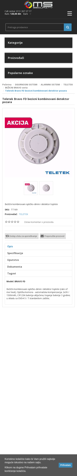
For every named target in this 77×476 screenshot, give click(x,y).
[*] (27, 13)
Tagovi (11, 273)
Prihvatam (65, 465)
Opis (10, 246)
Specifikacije (15, 253)
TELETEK (23, 214)
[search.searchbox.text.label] (37, 27)
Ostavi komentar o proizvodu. (39, 222)
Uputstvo (13, 260)
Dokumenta (14, 266)
